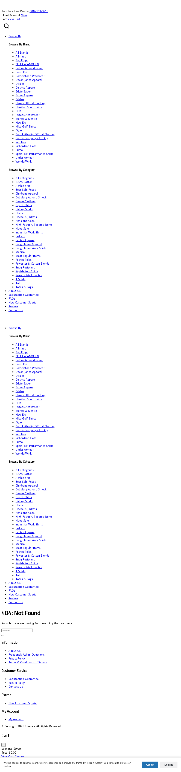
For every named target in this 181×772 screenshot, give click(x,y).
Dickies (20, 84)
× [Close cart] (3, 745)
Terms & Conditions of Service (27, 662)
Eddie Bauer (23, 91)
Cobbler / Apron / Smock (31, 197)
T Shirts (20, 279)
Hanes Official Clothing (30, 103)
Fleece (20, 213)
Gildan (20, 99)
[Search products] (6, 26)
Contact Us (15, 687)
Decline (168, 764)
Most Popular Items (28, 256)
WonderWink (24, 161)
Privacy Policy (16, 658)
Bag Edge (22, 60)
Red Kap (21, 142)
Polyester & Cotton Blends (32, 263)
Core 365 (21, 72)
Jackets (20, 236)
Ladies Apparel (25, 240)
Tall (18, 283)
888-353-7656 (39, 11)
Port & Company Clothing (32, 138)
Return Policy (16, 683)
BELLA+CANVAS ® (27, 64)
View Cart (14, 19)
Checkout (21, 756)
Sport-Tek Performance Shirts (34, 154)
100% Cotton (24, 182)
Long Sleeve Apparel (29, 244)
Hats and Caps (25, 221)
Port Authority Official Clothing (35, 134)
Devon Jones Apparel (29, 80)
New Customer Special (22, 703)
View (24, 15)
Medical (20, 252)
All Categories (25, 178)
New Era (21, 123)
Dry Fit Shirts (24, 205)
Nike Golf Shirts (26, 126)
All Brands (22, 52)
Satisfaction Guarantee (23, 679)
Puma (19, 150)
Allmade (21, 56)
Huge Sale (22, 228)
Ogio (19, 130)
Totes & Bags (24, 287)
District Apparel (26, 87)
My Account (16, 719)
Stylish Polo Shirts (27, 271)
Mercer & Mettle (26, 119)
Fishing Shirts (24, 209)
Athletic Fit (23, 186)
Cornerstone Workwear (30, 76)
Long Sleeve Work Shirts (31, 248)
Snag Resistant (25, 267)
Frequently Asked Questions (26, 655)
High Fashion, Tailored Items (34, 225)
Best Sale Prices (26, 190)
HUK (18, 111)
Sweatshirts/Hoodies (29, 275)
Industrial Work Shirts (29, 232)
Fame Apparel (24, 95)
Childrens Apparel (27, 193)
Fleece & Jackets (26, 217)
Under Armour (24, 158)
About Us (14, 651)
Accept (150, 764)
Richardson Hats (26, 146)
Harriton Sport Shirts (29, 107)
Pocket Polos (23, 260)
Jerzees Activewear (27, 115)
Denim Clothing (26, 201)
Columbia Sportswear (29, 68)
